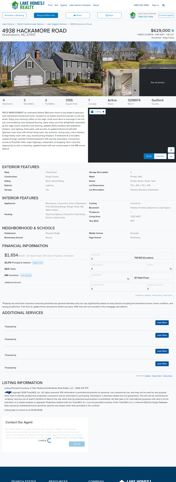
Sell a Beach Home (58, 478)
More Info (46, 15)
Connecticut (17, 460)
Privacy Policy (157, 327)
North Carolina (36, 471)
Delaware (15, 466)
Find (50, 5)
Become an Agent (97, 438)
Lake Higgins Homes (57, 24)
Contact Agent (166, 15)
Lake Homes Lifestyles (80, 5)
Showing (14, 15)
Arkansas (15, 444)
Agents (63, 5)
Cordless (148, 327)
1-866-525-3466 (141, 5)
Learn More (162, 274)
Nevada (32, 449)
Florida (14, 471)
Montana (33, 438)
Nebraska (33, 444)
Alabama (15, 438)
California (15, 449)
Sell (56, 5)
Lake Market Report (58, 449)
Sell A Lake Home (57, 438)
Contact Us (93, 460)
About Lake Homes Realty (100, 449)
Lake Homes (8, 24)
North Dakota (35, 477)
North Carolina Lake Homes (30, 24)
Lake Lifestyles (56, 455)
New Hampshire (36, 455)
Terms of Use (167, 327)
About (96, 5)
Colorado (15, 455)
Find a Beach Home (58, 473)
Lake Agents (55, 444)
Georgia (15, 477)
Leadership (93, 455)
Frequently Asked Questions (62, 460)
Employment (94, 444)
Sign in (155, 5)
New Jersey (34, 460)
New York (33, 466)
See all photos (157, 82)
